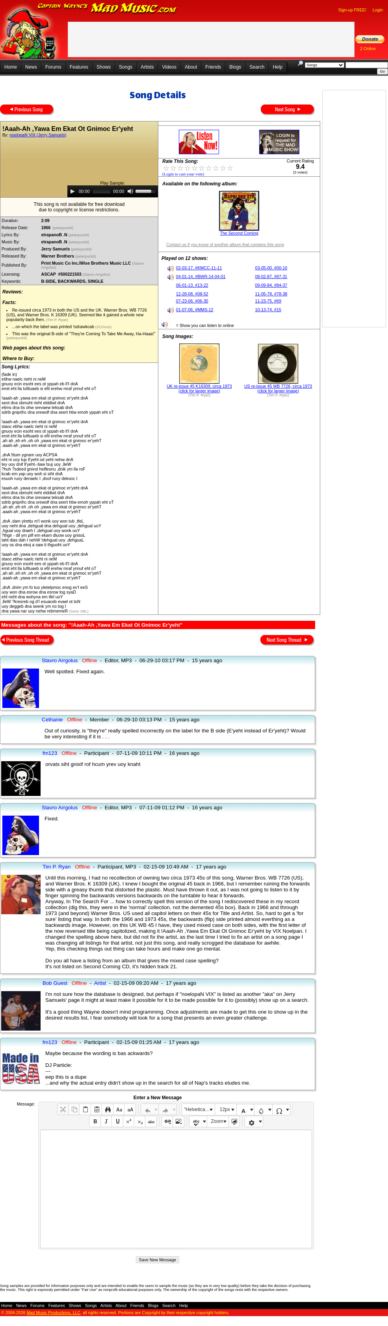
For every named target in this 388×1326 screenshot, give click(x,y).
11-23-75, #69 (268, 301)
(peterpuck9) (63, 228)
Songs (125, 67)
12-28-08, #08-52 (192, 293)
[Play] (72, 191)
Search (256, 67)
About (191, 67)
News (31, 67)
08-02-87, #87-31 (271, 276)
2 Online (368, 48)
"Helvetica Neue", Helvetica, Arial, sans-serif (199, 1109)
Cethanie (52, 720)
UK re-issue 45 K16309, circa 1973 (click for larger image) (199, 388)
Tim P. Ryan (57, 867)
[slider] (101, 191)
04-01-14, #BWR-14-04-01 (201, 276)
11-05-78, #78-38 (271, 293)
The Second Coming (239, 233)
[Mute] (130, 191)
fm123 (50, 753)
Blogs (235, 67)
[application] (112, 191)
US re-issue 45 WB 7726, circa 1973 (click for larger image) (278, 388)
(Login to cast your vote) (183, 174)
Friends (213, 67)
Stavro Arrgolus (60, 660)
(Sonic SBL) (78, 611)
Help (277, 67)
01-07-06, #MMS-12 (194, 309)
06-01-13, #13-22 (192, 285)
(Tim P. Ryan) (56, 320)
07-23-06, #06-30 (192, 301)
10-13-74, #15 (268, 309)
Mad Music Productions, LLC (53, 1312)
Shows (104, 67)
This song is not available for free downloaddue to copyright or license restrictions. (79, 207)
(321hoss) (102, 327)
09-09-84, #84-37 (271, 285)
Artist (100, 983)
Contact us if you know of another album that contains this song (225, 244)
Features (79, 67)
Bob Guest (55, 983)
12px (225, 1109)
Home (10, 67)
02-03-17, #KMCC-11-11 (199, 267)
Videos (169, 67)
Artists (147, 67)
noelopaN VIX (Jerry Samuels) (37, 135)
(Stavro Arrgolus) (97, 274)
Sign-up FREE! (352, 9)
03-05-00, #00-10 (271, 267)
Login (378, 9)
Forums (53, 67)
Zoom (217, 1121)
